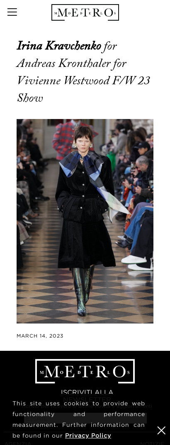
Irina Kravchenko (60, 45)
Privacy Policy (88, 435)
